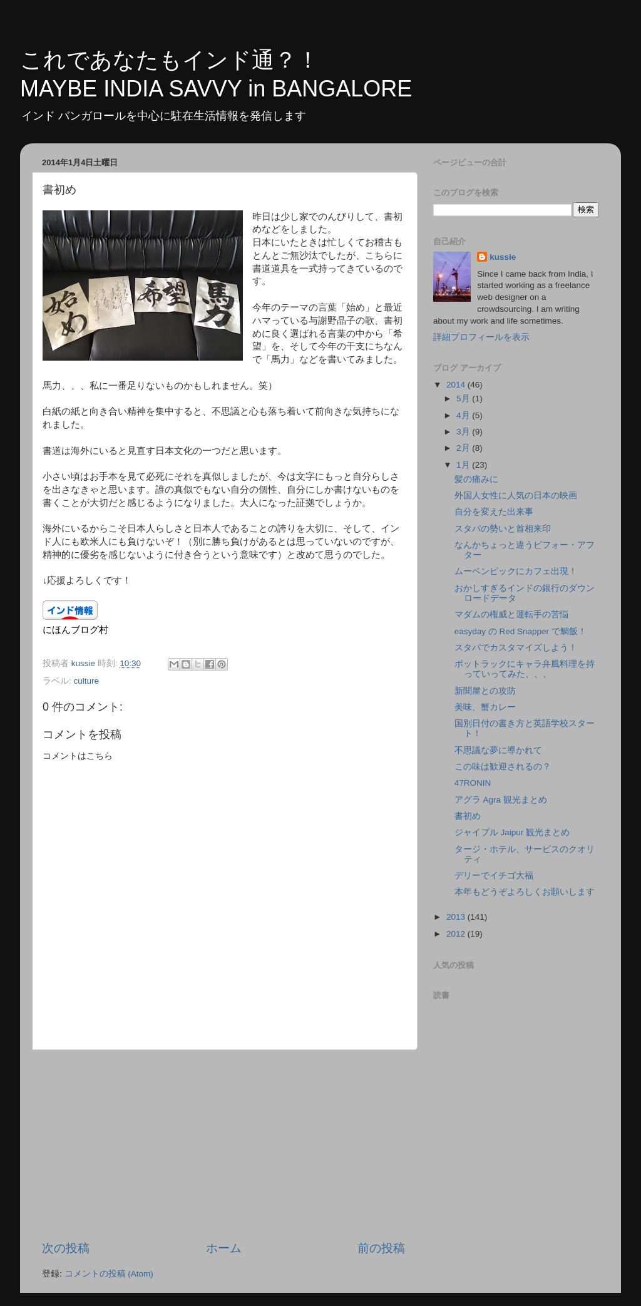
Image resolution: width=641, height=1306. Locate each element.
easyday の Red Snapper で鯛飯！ (520, 631)
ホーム (224, 1248)
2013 (457, 917)
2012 (457, 933)
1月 (464, 465)
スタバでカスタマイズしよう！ (515, 647)
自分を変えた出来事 (493, 512)
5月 (464, 398)
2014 (457, 384)
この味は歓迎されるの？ (502, 766)
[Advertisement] (223, 1145)
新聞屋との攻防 (485, 691)
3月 (464, 431)
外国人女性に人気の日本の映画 (515, 495)
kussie (503, 257)
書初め (467, 816)
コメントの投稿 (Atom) (108, 1273)
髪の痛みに (476, 479)
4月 (464, 415)
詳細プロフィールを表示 (481, 337)
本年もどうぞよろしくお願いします (524, 892)
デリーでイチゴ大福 (493, 875)
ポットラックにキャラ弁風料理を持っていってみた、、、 (524, 669)
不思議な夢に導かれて (498, 750)
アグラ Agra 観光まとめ (500, 800)
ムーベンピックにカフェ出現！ (515, 571)
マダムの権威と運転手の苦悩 (511, 614)
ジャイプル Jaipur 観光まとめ (512, 832)
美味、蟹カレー (485, 707)
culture (87, 681)
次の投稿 (66, 1248)
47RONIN (472, 783)
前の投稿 (381, 1248)
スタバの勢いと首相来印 (502, 528)
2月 (464, 448)
